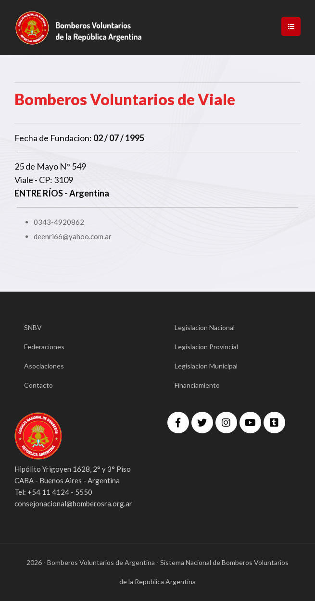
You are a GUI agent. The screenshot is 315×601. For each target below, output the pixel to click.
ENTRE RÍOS (38, 193)
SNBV (33, 327)
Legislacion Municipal (206, 366)
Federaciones (44, 347)
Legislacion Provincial (206, 347)
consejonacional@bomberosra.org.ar (73, 503)
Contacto (38, 385)
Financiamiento (197, 385)
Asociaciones (44, 366)
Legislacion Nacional (205, 327)
